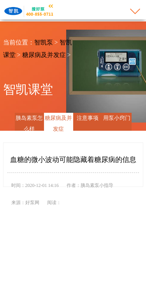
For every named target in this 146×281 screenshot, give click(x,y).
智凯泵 (43, 42)
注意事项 (88, 118)
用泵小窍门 (116, 118)
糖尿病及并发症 (44, 55)
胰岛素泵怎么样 (29, 123)
